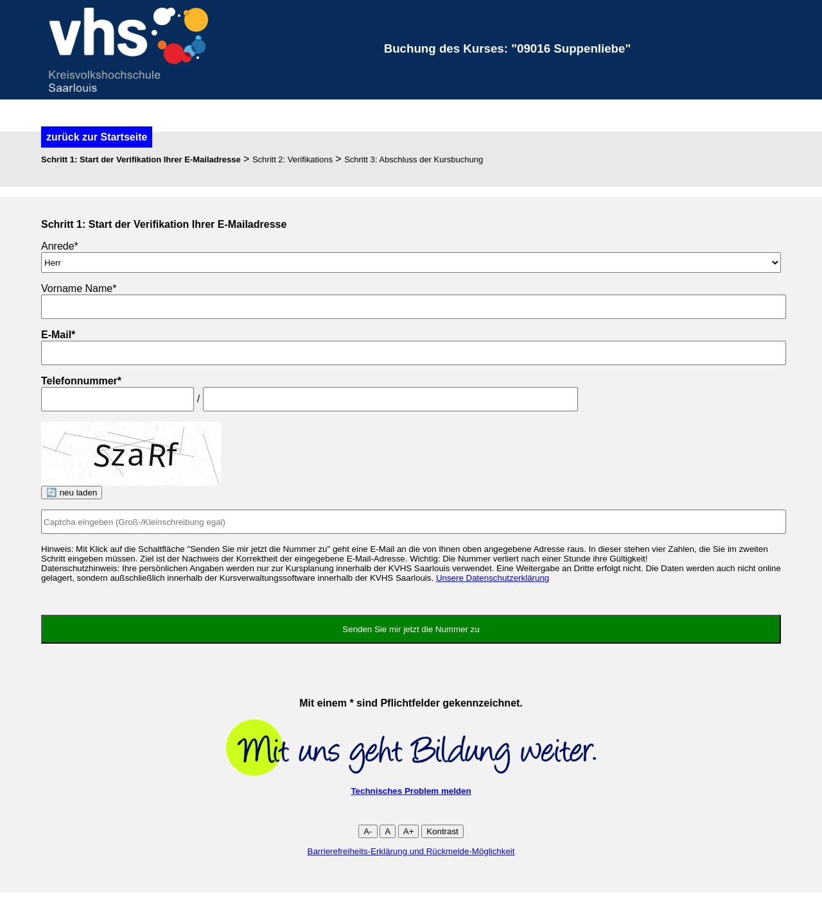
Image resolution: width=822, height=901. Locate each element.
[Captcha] (413, 522)
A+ (408, 831)
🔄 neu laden (71, 492)
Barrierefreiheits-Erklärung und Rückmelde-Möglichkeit (411, 851)
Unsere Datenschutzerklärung (492, 578)
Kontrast (442, 831)
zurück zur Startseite (96, 137)
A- (367, 831)
